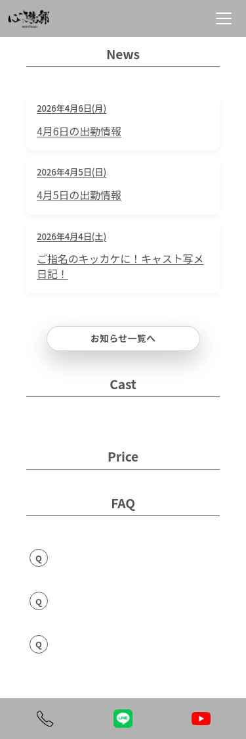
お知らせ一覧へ (123, 338)
